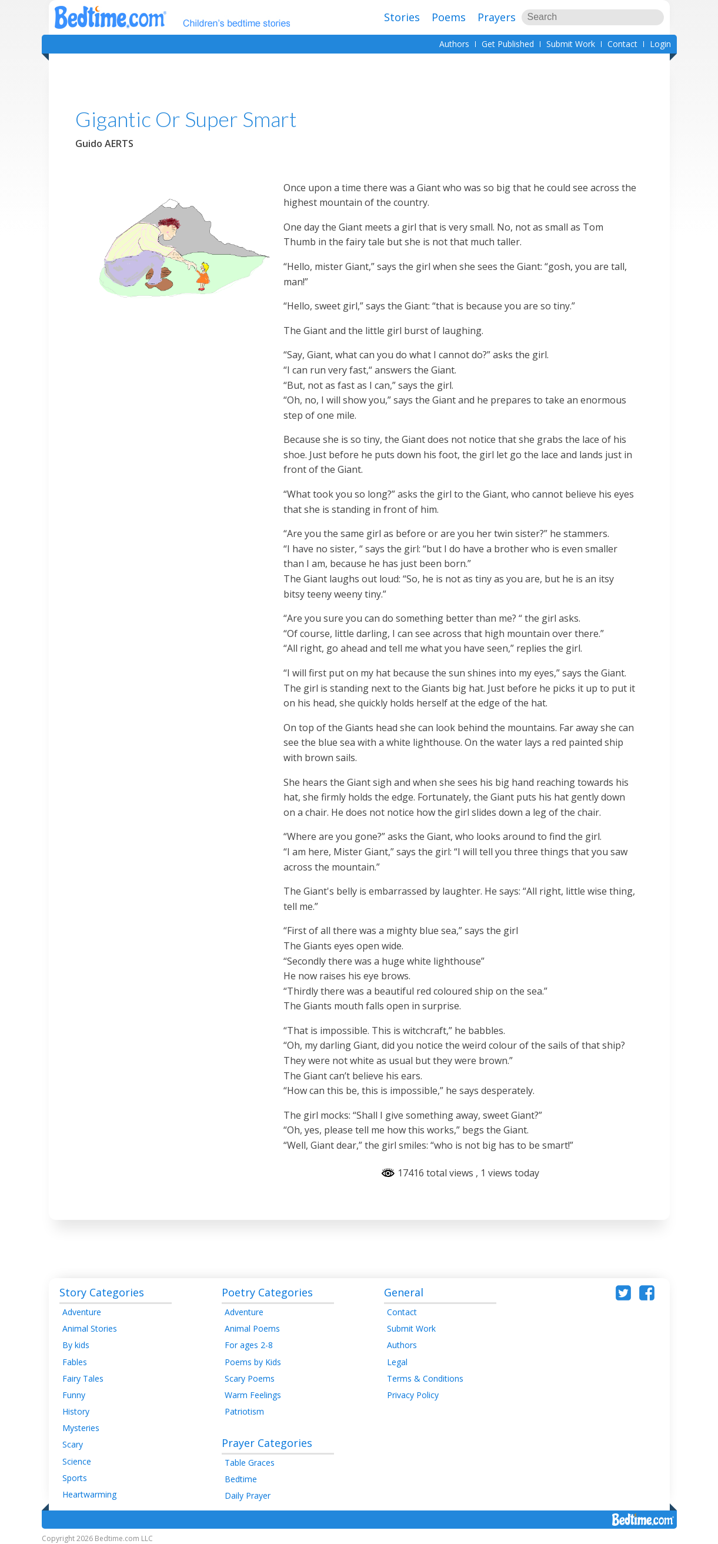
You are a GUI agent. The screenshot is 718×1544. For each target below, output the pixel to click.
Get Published (508, 43)
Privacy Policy (413, 1394)
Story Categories (101, 1292)
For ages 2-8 (249, 1344)
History (75, 1411)
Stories (402, 17)
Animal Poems (252, 1328)
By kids (75, 1344)
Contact (622, 43)
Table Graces (250, 1462)
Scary (72, 1444)
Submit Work (570, 43)
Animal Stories (89, 1328)
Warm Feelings (253, 1394)
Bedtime (241, 1479)
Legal (397, 1362)
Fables (74, 1362)
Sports (74, 1477)
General (403, 1292)
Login (660, 43)
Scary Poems (250, 1378)
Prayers (496, 17)
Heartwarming (89, 1494)
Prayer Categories (267, 1443)
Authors (454, 43)
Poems (449, 17)
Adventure (81, 1312)
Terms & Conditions (425, 1378)
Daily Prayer (247, 1495)
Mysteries (80, 1427)
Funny (73, 1394)
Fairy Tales (82, 1378)
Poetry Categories (267, 1292)
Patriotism (244, 1411)
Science (76, 1461)
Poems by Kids (253, 1362)
